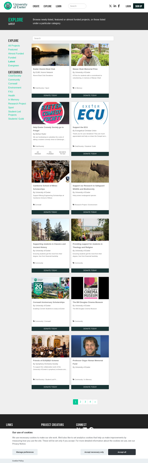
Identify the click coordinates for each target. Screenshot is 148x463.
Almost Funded (16, 53)
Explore (47, 6)
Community (14, 79)
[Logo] (15, 6)
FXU (10, 91)
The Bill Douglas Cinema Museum (88, 302)
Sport (11, 107)
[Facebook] (119, 6)
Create (36, 6)
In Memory (13, 99)
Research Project (17, 103)
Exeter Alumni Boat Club (44, 69)
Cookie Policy (18, 461)
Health (11, 95)
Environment (14, 87)
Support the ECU (80, 127)
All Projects (14, 45)
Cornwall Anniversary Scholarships (49, 302)
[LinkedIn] (115, 6)
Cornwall (12, 83)
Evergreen (13, 65)
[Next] (95, 402)
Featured (12, 49)
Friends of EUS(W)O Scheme (46, 360)
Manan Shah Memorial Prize (85, 69)
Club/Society (14, 75)
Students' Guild (16, 119)
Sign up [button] (138, 6)
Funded (12, 57)
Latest (11, 61)
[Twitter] (110, 6)
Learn (58, 6)
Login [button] (128, 6)
